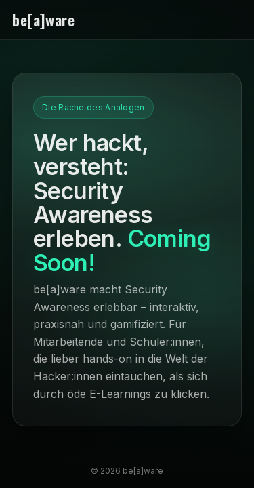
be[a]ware (43, 19)
